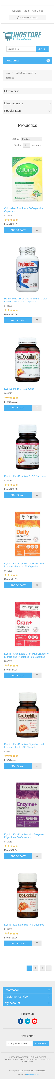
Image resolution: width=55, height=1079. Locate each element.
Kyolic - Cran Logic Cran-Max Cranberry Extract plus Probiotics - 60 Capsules (26, 655)
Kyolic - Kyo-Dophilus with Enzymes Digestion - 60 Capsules (24, 836)
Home (7, 73)
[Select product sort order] (31, 139)
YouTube (34, 1021)
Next (48, 968)
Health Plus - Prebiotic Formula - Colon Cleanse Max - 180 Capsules (26, 300)
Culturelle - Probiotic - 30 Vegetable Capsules (23, 210)
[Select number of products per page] (26, 145)
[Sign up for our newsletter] (19, 1043)
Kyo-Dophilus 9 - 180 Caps (19, 388)
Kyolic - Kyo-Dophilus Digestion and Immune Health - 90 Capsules (24, 746)
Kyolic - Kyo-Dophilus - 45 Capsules (24, 924)
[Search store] (21, 49)
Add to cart (18, 230)
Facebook (20, 1021)
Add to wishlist (37, 230)
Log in (26, 11)
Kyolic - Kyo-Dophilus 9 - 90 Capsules (25, 476)
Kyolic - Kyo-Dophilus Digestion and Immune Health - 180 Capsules (24, 565)
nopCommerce (32, 1074)
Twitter (27, 1021)
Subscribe (41, 1043)
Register (16, 11)
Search (42, 49)
